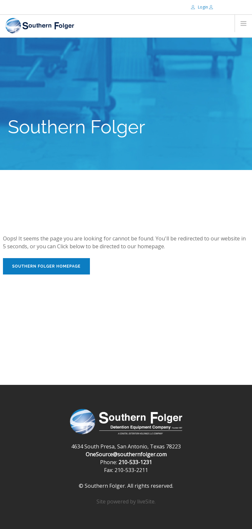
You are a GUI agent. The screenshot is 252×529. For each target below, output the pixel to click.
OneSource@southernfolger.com (126, 454)
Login (200, 7)
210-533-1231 (135, 462)
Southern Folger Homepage (46, 266)
